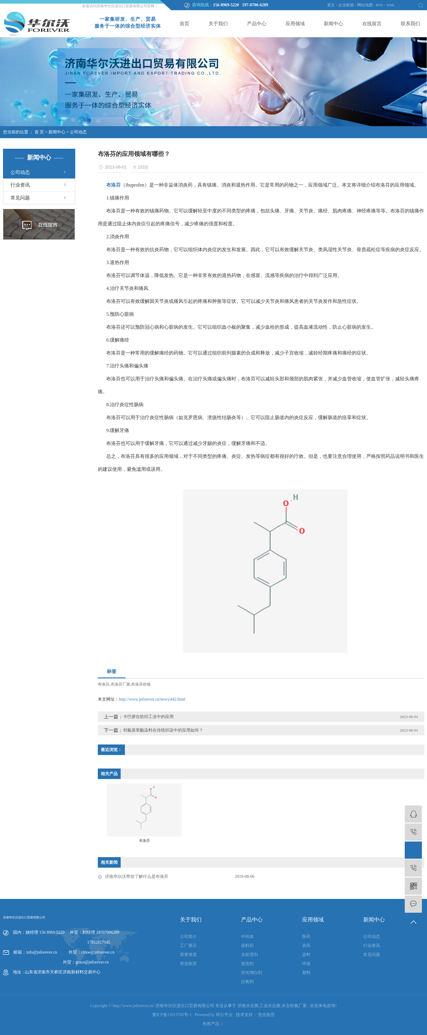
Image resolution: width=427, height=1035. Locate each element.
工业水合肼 (269, 1005)
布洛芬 (104, 684)
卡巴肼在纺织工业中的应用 (148, 716)
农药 (306, 945)
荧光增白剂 (251, 972)
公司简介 (188, 936)
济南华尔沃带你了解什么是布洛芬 (136, 876)
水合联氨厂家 (294, 1005)
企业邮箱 (346, 5)
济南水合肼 (247, 1005)
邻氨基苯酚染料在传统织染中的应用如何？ (163, 730)
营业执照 (188, 963)
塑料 (306, 972)
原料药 (247, 945)
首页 (184, 23)
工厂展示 (188, 945)
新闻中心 (333, 23)
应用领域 (295, 23)
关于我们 (218, 23)
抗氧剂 (247, 981)
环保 (306, 963)
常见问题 (20, 197)
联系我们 (410, 23)
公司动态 (78, 132)
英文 (331, 5)
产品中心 (256, 23)
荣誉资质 (188, 954)
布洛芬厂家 (120, 684)
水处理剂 (249, 954)
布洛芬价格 (141, 684)
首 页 (39, 132)
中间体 (247, 936)
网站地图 (365, 5)
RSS (379, 5)
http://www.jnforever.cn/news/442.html (152, 699)
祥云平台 (224, 1014)
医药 (306, 936)
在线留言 (372, 23)
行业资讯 (20, 184)
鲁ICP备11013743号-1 (172, 1014)
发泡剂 (247, 963)
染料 (306, 954)
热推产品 (211, 1023)
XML (390, 5)
